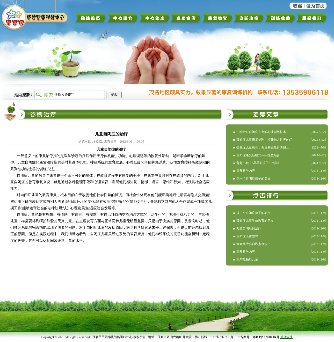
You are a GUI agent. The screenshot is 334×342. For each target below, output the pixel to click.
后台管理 (286, 337)
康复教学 (217, 18)
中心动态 (154, 18)
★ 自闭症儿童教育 (245, 236)
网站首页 (90, 18)
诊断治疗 (248, 18)
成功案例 (185, 18)
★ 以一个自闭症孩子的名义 (252, 178)
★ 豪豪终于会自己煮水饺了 (252, 244)
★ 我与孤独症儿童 (245, 259)
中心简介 (122, 18)
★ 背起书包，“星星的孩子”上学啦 (256, 163)
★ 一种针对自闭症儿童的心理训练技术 (259, 132)
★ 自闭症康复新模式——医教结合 (256, 155)
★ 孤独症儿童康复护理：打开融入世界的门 (262, 140)
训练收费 (279, 18)
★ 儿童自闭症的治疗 (247, 228)
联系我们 (312, 18)
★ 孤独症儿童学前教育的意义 (253, 220)
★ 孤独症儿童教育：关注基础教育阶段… (261, 147)
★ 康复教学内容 (244, 171)
